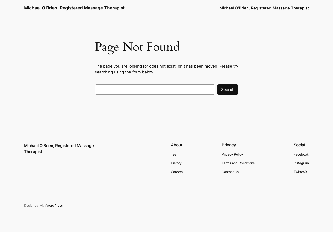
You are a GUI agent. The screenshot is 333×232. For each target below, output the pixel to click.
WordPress (54, 205)
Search (227, 89)
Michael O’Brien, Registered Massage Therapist (264, 8)
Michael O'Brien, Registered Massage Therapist (74, 8)
